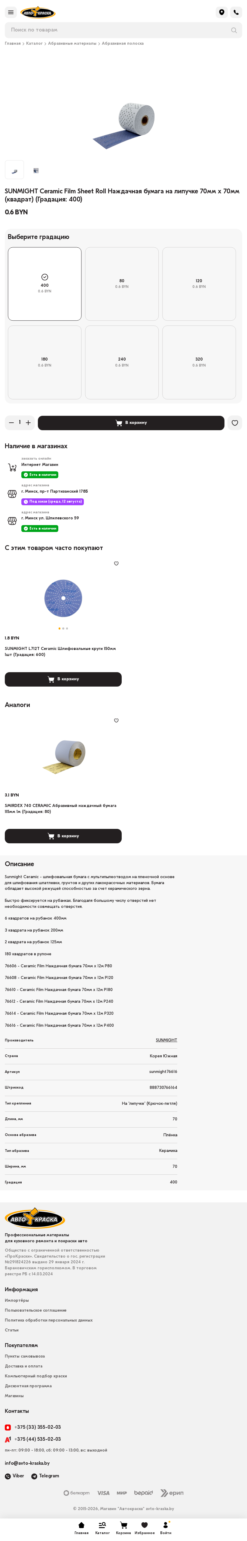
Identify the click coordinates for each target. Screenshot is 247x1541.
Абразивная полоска (123, 44)
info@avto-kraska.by (27, 1465)
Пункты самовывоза (25, 1358)
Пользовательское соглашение (35, 1312)
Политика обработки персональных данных (49, 1322)
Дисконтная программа (28, 1388)
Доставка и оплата (23, 1368)
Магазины (14, 1398)
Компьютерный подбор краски (36, 1378)
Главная (13, 44)
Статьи (12, 1332)
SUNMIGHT (166, 1042)
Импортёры (17, 1303)
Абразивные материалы (72, 44)
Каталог (34, 44)
